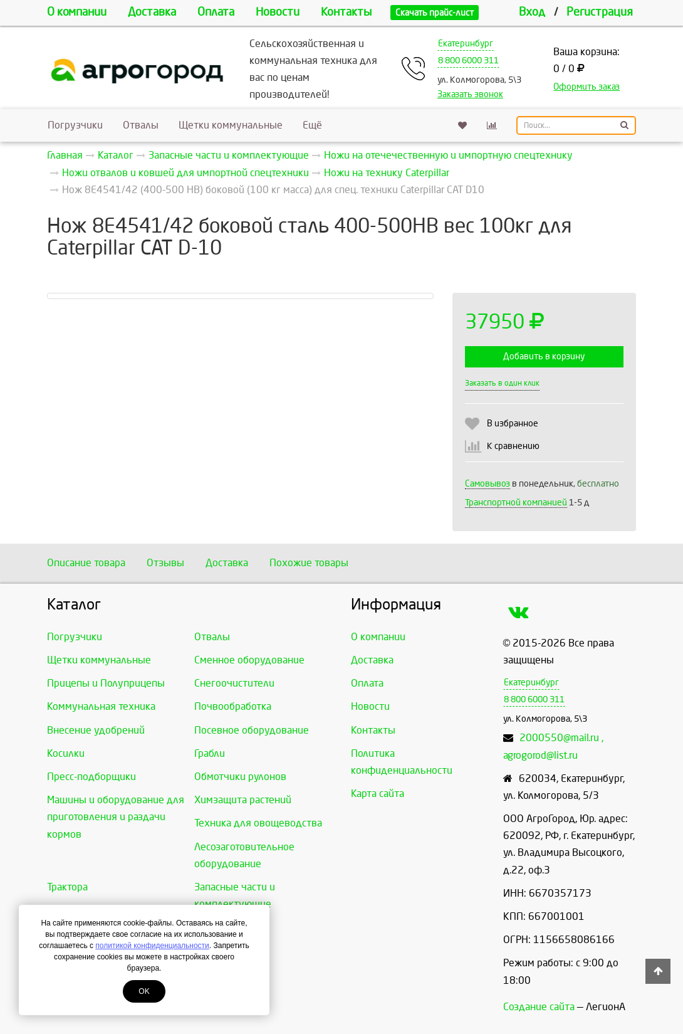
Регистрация (599, 12)
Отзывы (165, 562)
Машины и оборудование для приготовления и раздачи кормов (115, 816)
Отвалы (141, 125)
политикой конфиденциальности (152, 945)
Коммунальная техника (101, 706)
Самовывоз (487, 483)
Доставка (152, 12)
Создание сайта (539, 1006)
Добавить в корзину (544, 356)
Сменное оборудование (249, 660)
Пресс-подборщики (91, 776)
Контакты (346, 12)
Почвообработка (232, 706)
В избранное (512, 423)
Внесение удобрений (96, 730)
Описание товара (86, 562)
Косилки (66, 753)
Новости (278, 12)
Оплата (215, 12)
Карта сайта (377, 793)
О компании (77, 12)
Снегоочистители (234, 683)
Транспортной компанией (516, 502)
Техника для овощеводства (258, 823)
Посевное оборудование (251, 730)
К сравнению (513, 446)
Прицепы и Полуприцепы (106, 683)
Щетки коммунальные (231, 125)
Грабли (209, 753)
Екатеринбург (465, 43)
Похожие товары (308, 562)
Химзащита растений (242, 799)
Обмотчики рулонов (240, 776)
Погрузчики (75, 125)
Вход (532, 12)
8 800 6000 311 (468, 60)
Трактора (67, 887)
